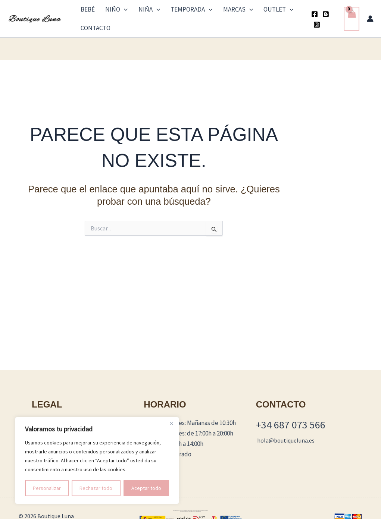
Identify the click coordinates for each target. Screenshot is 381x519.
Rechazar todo (95, 488)
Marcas (213, 10)
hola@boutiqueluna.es (286, 424)
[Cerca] (171, 423)
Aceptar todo (146, 488)
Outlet (247, 10)
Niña (136, 10)
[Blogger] (321, 11)
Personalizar (47, 488)
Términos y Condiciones (63, 407)
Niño (110, 10)
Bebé (87, 11)
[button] (117, 10)
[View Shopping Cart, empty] (351, 11)
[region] (97, 460)
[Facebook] (309, 11)
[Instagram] (332, 11)
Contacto (282, 11)
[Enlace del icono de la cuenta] (370, 10)
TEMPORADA (173, 10)
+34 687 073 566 (290, 409)
